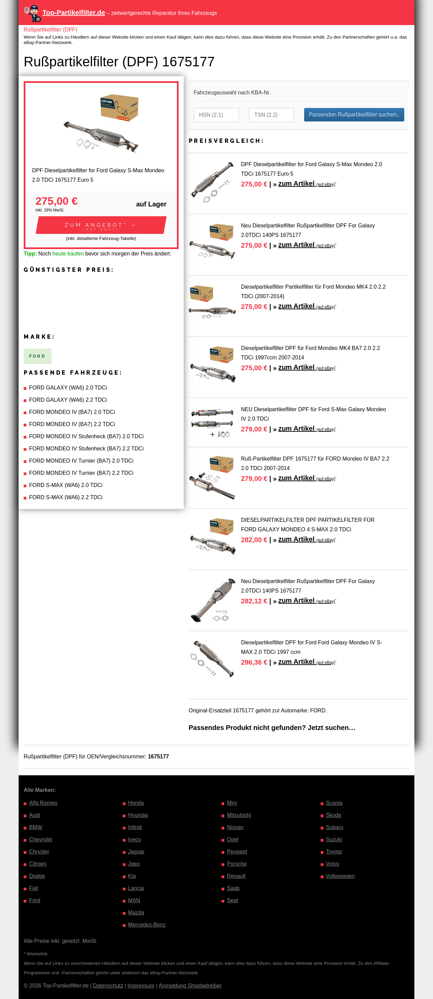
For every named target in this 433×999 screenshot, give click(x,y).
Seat (232, 900)
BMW (35, 827)
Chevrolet (40, 839)
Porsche (237, 864)
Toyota (334, 851)
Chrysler (39, 851)
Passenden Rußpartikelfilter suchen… (354, 114)
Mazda (136, 912)
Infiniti (135, 827)
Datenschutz (108, 986)
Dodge (37, 876)
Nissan (235, 827)
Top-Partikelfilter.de (73, 12)
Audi (34, 815)
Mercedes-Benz (147, 925)
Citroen (38, 864)
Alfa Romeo (43, 803)
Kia (132, 876)
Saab (233, 888)
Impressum (141, 986)
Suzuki (334, 839)
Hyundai (138, 815)
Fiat (33, 888)
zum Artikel (306, 183)
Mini (232, 803)
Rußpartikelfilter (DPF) (50, 29)
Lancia (136, 888)
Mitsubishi (239, 815)
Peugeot (237, 851)
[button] (101, 225)
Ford (34, 900)
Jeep (134, 864)
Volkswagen (340, 876)
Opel (232, 839)
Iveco (134, 839)
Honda (136, 803)
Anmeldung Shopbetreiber (190, 986)
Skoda (333, 815)
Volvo (332, 864)
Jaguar (136, 851)
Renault (236, 876)
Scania (334, 803)
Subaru (335, 827)
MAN (134, 900)
